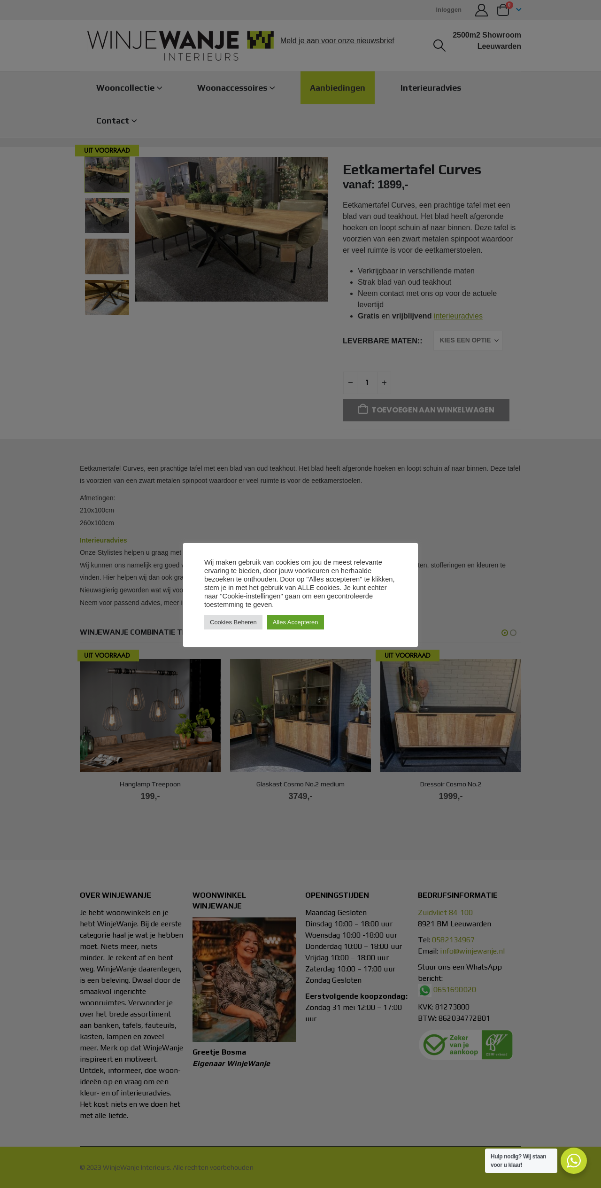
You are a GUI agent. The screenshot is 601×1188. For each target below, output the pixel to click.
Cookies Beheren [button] (233, 622)
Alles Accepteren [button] (295, 622)
